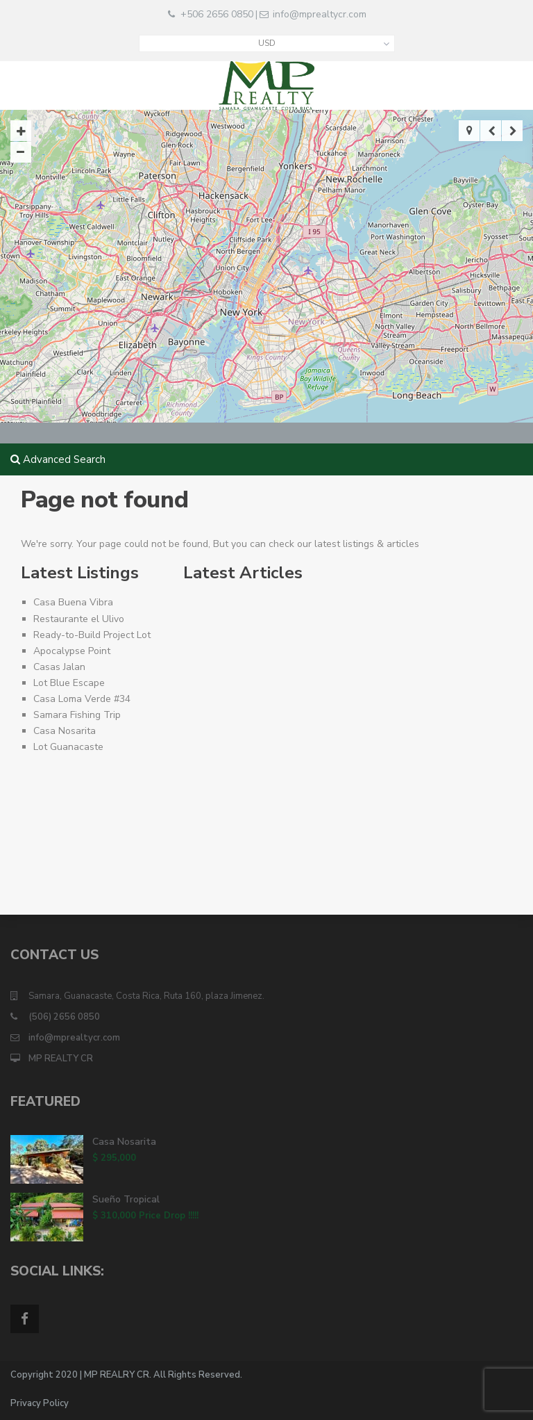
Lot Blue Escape (69, 682)
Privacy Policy (39, 1403)
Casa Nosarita (64, 730)
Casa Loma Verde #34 (81, 698)
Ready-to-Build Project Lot (92, 635)
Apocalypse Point (71, 651)
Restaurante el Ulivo (78, 619)
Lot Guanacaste (68, 746)
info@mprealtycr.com (319, 14)
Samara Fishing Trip (77, 714)
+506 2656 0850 (216, 14)
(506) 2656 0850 (64, 1017)
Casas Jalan (59, 667)
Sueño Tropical (126, 1199)
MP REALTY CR (60, 1058)
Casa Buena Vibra (73, 602)
